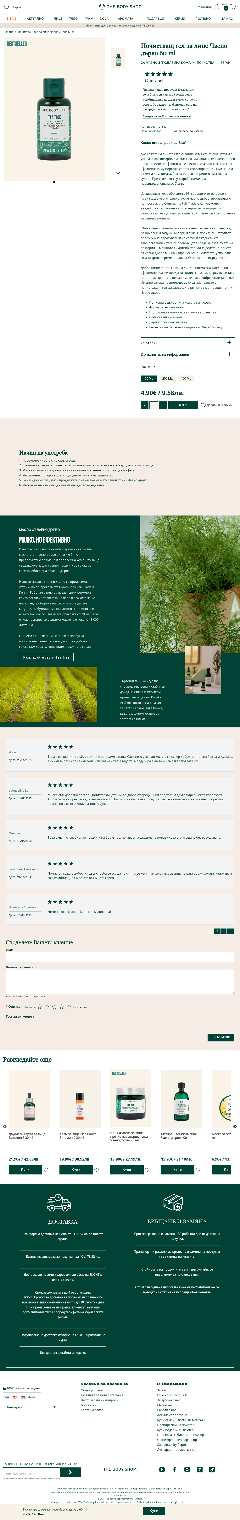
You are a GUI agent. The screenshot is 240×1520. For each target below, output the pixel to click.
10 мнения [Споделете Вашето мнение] (154, 81)
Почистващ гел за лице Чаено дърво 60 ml (46, 32)
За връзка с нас (168, 1400)
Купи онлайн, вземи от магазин (181, 1420)
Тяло (73, 18)
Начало (8, 32)
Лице (58, 18)
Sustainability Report (172, 1444)
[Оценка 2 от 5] (47, 1006)
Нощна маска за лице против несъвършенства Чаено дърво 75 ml (129, 1136)
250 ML (167, 378)
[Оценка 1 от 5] (39, 1006)
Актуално (35, 18)
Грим (89, 18)
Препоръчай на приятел (175, 1425)
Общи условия (92, 1390)
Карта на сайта (92, 1410)
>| (230, 931)
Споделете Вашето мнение (167, 116)
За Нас (227, 18)
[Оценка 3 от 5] (54, 1006)
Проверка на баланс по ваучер (180, 1435)
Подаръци (155, 18)
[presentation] (66, 1027)
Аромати (125, 18)
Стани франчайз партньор (177, 1440)
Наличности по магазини (189, 131)
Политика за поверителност (102, 1395)
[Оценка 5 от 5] (69, 1006)
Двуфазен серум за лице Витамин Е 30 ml (27, 1136)
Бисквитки (88, 1405)
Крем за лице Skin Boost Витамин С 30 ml (77, 1136)
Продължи (220, 1037)
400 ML (186, 378)
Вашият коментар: (21, 967)
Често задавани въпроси (99, 1400)
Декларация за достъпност (177, 1449)
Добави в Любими (217, 405)
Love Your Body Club (172, 1395)
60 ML (149, 378)
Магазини (164, 1405)
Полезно (203, 18)
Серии (180, 18)
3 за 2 (11, 18)
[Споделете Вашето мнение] (158, 73)
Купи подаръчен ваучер (175, 1430)
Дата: (13, 760)
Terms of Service (52, 1478)
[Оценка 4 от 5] (61, 1006)
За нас (162, 1390)
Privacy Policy (39, 1478)
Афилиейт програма (172, 1415)
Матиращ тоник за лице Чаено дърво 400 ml (179, 1136)
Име (9, 950)
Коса (104, 18)
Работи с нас (166, 1410)
